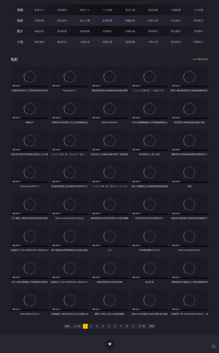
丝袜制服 (153, 10)
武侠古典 (107, 41)
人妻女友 (85, 41)
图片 (20, 31)
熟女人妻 (130, 10)
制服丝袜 (130, 20)
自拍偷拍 (62, 10)
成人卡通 (85, 20)
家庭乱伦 (62, 41)
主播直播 (176, 10)
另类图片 (198, 31)
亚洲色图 (62, 31)
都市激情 (39, 41)
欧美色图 (85, 31)
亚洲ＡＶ (39, 10)
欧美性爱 (107, 20)
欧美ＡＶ (85, 10)
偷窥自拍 (39, 31)
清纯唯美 (153, 31)
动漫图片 (107, 31)
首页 (67, 326)
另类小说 (153, 41)
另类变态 (198, 20)
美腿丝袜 (130, 31)
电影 (20, 20)
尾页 (152, 326)
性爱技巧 (198, 41)
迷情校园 (130, 41)
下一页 (142, 326)
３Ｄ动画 (107, 10)
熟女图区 (176, 31)
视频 (20, 10)
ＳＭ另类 (198, 10)
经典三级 (153, 20)
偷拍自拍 (62, 20)
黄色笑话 (176, 41)
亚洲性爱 (39, 20)
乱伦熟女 (176, 20)
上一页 (77, 326)
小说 (20, 42)
